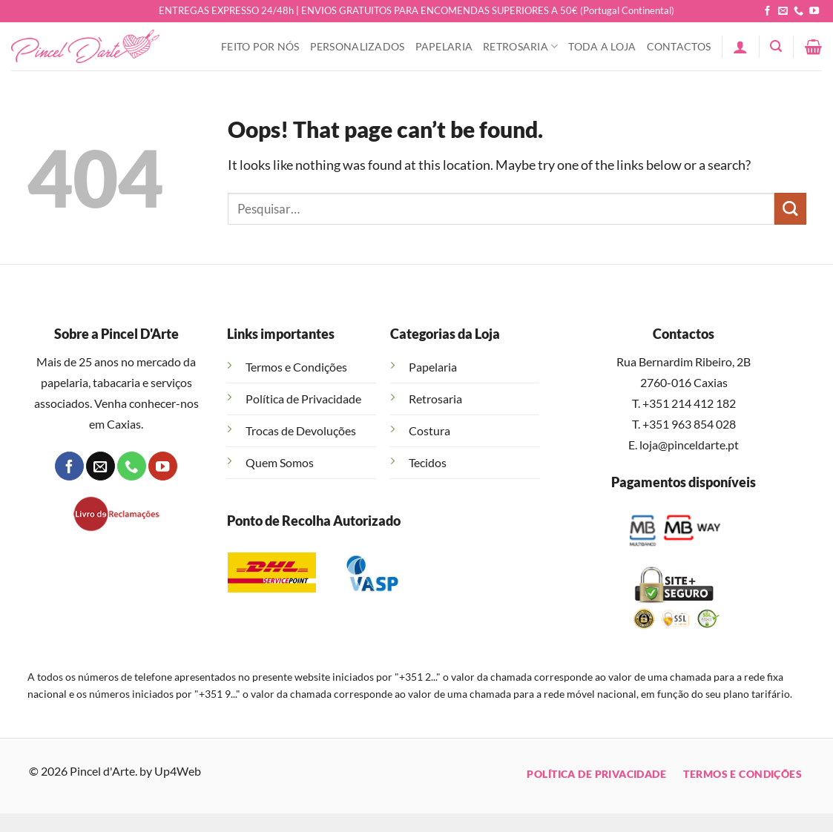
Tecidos (428, 462)
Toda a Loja (602, 46)
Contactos (679, 46)
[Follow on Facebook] (767, 11)
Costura (429, 430)
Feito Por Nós (260, 46)
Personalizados (357, 46)
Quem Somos (280, 462)
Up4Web (177, 771)
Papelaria (444, 46)
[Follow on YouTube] (814, 11)
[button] (740, 46)
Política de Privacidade (303, 399)
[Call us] (798, 11)
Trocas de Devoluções (301, 430)
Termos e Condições (296, 367)
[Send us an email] (783, 11)
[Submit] (790, 209)
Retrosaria (520, 46)
